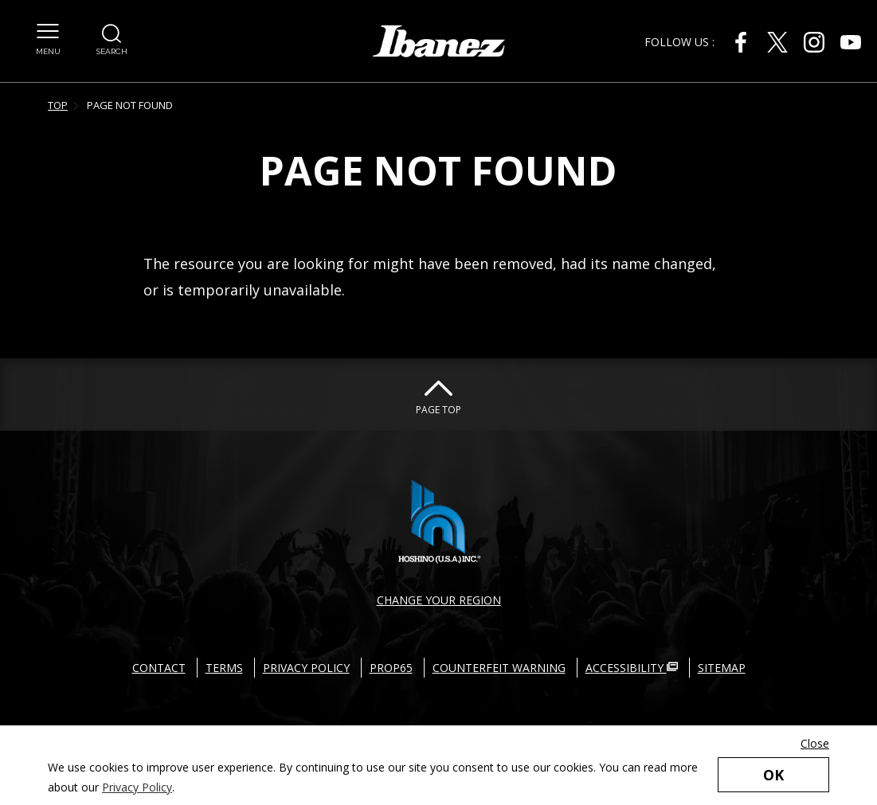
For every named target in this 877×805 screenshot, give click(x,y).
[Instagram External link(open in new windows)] (814, 42)
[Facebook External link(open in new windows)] (740, 42)
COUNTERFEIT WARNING (499, 667)
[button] (48, 31)
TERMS (224, 667)
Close (815, 743)
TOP (58, 105)
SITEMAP (722, 667)
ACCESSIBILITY (631, 667)
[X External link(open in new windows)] (777, 42)
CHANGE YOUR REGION (439, 600)
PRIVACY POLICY (306, 667)
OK (773, 774)
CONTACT (159, 667)
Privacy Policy (137, 787)
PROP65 (391, 667)
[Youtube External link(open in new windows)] (850, 42)
